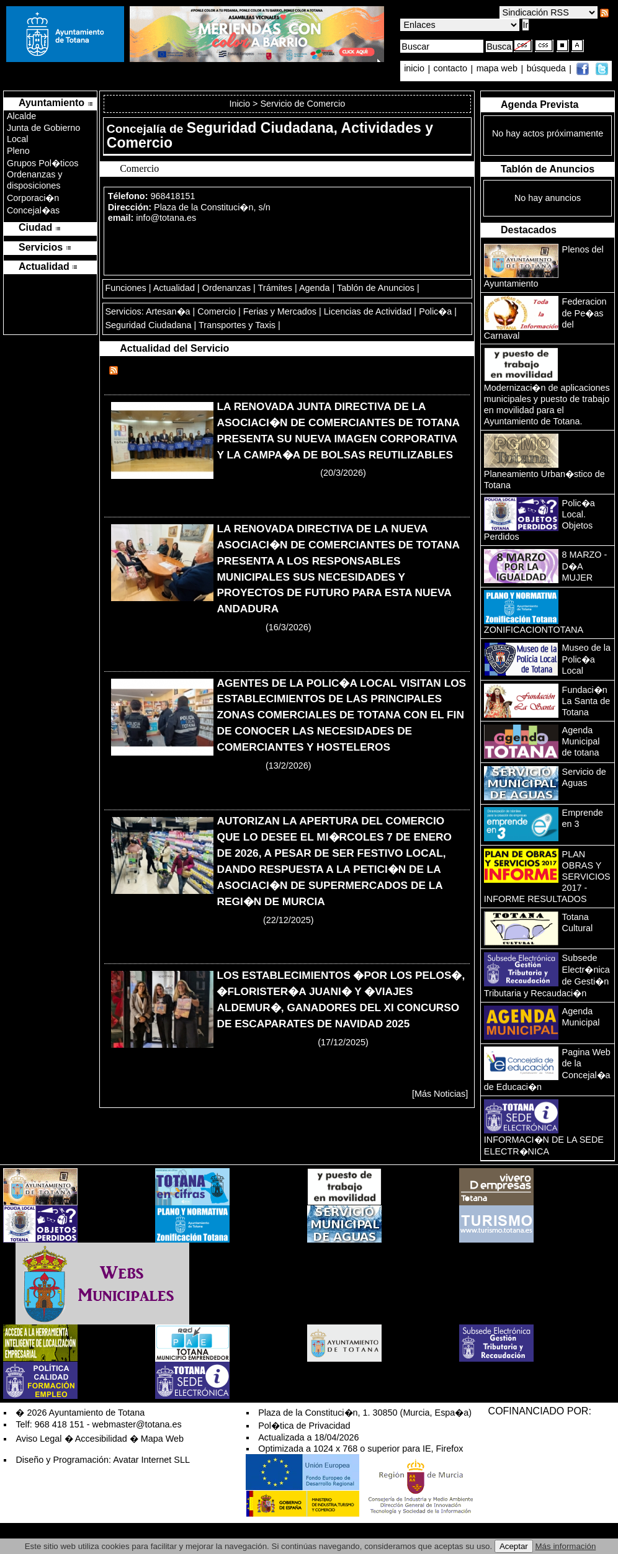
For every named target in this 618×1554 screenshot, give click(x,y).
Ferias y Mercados (279, 311)
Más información (565, 1546)
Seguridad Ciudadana (148, 325)
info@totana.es (166, 218)
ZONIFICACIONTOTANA (533, 630)
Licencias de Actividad (368, 311)
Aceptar (513, 1546)
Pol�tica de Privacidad (304, 1426)
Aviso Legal (38, 1439)
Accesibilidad (101, 1439)
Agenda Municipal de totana (581, 741)
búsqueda (547, 69)
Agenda (314, 288)
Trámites (275, 288)
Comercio (216, 311)
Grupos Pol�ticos (43, 163)
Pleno (18, 151)
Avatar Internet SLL (151, 1460)
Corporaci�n (33, 198)
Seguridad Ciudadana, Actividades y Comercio (270, 135)
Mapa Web (162, 1439)
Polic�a (435, 311)
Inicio (241, 104)
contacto (450, 69)
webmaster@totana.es (137, 1424)
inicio (415, 69)
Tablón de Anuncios (375, 288)
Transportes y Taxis (237, 325)
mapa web (498, 69)
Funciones (125, 288)
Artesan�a (168, 311)
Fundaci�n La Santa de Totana (586, 701)
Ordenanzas (226, 288)
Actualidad (174, 288)
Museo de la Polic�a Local (586, 659)
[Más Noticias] (440, 1094)
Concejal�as (33, 210)
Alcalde (21, 116)
